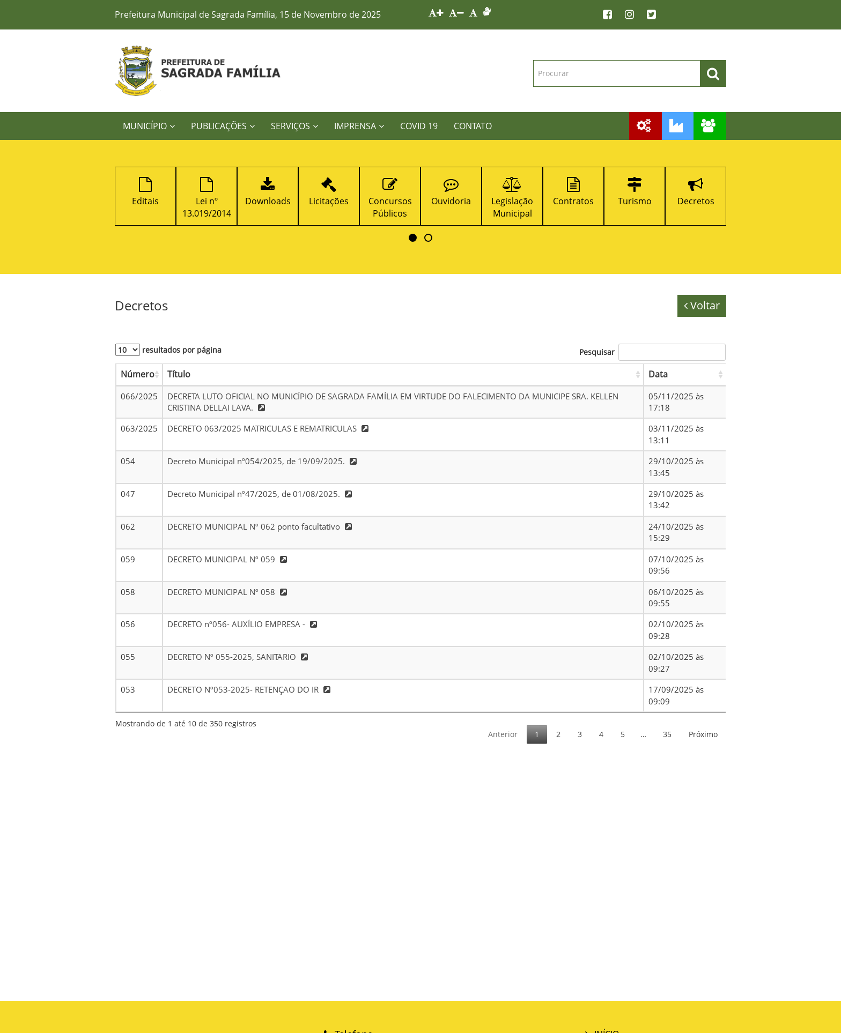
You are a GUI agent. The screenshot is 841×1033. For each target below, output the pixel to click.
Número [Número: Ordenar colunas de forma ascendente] (137, 374)
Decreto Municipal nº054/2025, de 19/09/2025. (263, 461)
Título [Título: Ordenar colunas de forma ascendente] (178, 374)
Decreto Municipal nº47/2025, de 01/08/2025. (261, 493)
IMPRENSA (359, 126)
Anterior (503, 734)
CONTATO (473, 126)
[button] (412, 237)
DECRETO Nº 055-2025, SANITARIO (239, 656)
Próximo (703, 734)
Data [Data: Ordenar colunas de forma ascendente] (658, 374)
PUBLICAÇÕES (223, 126)
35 (667, 734)
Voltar (702, 305)
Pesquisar (652, 352)
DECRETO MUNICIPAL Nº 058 (228, 591)
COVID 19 (419, 126)
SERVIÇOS (294, 126)
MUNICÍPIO (149, 126)
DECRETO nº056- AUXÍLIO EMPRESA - (243, 624)
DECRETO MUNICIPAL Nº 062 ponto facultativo (261, 526)
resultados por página (168, 350)
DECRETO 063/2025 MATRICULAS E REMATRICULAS (269, 428)
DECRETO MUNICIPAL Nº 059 (228, 559)
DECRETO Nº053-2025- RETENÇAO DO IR (250, 689)
